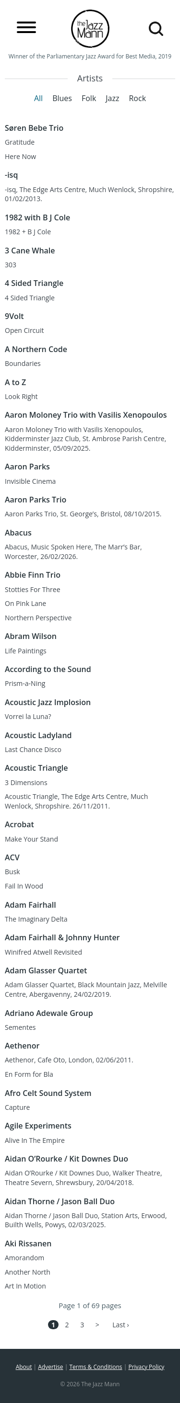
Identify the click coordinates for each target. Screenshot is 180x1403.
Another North (27, 1272)
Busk (12, 871)
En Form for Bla (29, 1074)
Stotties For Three (32, 589)
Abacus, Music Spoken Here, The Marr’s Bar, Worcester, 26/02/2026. (73, 551)
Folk (89, 98)
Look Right (21, 396)
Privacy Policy (146, 1367)
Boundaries (23, 363)
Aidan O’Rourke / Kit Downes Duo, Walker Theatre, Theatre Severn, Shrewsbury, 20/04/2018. (83, 1177)
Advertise (50, 1367)
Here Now (20, 156)
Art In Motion (25, 1285)
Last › (120, 1324)
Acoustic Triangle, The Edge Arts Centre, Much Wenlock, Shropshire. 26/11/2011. (76, 801)
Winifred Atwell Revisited (43, 952)
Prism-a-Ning (25, 683)
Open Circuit (24, 330)
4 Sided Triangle (30, 297)
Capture (17, 1107)
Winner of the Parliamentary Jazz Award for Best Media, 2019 (90, 56)
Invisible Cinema (30, 481)
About (24, 1367)
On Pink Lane (25, 603)
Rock (137, 98)
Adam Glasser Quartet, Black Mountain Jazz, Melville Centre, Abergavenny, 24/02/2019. (86, 989)
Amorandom (24, 1257)
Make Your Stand (31, 839)
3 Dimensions (26, 782)
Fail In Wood (24, 885)
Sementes (20, 1027)
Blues (62, 98)
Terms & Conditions (95, 1367)
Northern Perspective (38, 617)
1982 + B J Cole (28, 231)
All (38, 98)
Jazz (112, 98)
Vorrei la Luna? (28, 716)
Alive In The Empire (35, 1140)
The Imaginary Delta (36, 919)
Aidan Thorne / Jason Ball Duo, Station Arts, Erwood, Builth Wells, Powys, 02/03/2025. (86, 1220)
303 (10, 264)
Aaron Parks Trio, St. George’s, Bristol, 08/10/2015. (83, 513)
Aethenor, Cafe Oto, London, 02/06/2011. (69, 1059)
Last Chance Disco (33, 749)
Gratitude (20, 142)
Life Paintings (26, 650)
